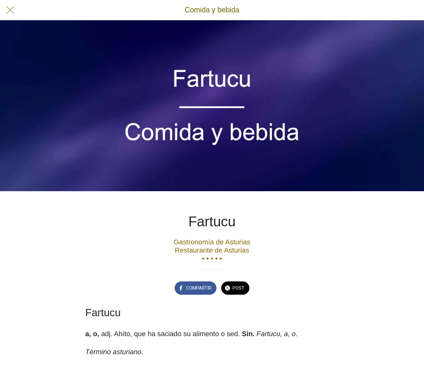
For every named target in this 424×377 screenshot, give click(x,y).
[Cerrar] (10, 10)
